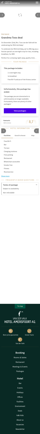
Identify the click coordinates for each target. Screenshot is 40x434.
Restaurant (20, 362)
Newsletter (20, 429)
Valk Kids (20, 415)
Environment (20, 406)
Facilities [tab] (7, 135)
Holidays (20, 392)
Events (20, 388)
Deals (20, 410)
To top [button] (20, 306)
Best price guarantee (10, 332)
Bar (20, 383)
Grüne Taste (29, 332)
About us (20, 420)
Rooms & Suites (20, 357)
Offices (20, 397)
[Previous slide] (2, 15)
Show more (5, 176)
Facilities (20, 401)
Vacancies (20, 424)
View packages (20, 111)
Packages (20, 371)
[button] (3, 130)
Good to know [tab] (20, 135)
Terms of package (20, 185)
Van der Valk (20, 340)
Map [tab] (32, 135)
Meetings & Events (20, 366)
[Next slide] (37, 15)
